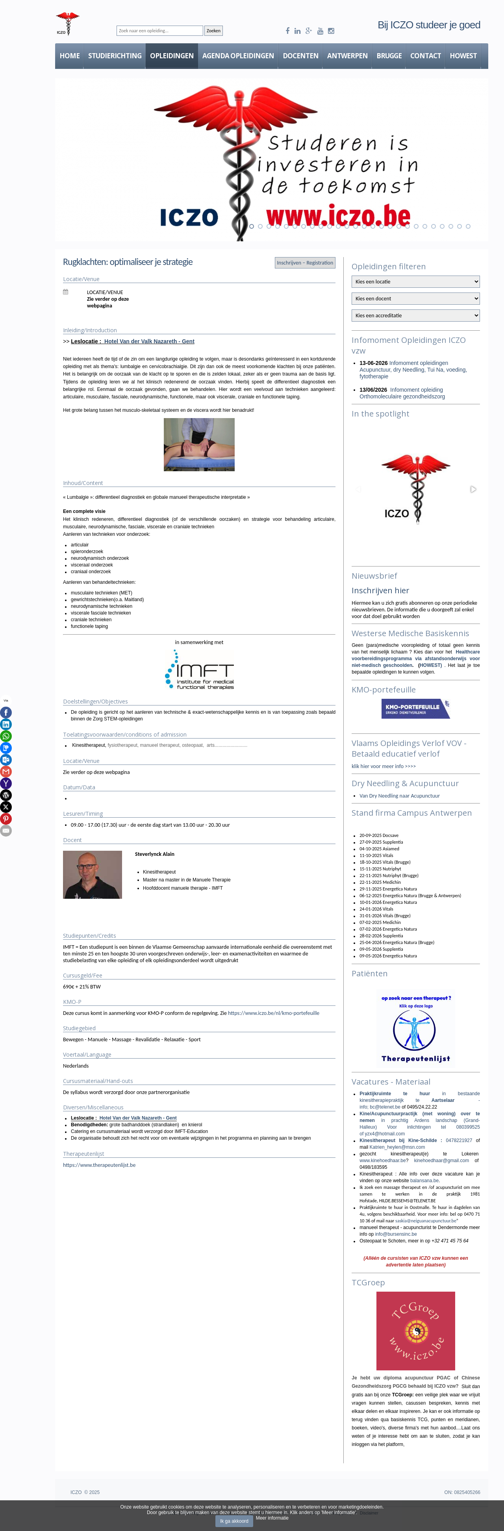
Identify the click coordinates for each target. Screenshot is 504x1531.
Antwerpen (347, 55)
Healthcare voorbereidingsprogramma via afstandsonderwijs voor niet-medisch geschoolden (416, 658)
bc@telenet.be (385, 1107)
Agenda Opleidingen (238, 55)
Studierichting (114, 55)
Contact (425, 55)
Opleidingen (172, 55)
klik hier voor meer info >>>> (384, 766)
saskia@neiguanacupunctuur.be (425, 1221)
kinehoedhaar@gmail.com (441, 1160)
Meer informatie (272, 1518)
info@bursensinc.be (396, 1234)
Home (69, 55)
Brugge (389, 55)
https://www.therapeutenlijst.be (99, 1165)
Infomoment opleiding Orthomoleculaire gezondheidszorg (402, 393)
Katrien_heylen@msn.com (397, 1147)
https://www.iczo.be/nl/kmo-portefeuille (273, 1013)
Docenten (301, 55)
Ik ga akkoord (234, 1521)
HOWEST (463, 55)
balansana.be (424, 1180)
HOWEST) (432, 665)
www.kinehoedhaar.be (382, 1160)
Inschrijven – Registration (305, 262)
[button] (473, 489)
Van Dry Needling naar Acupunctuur (399, 795)
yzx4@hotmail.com (385, 1134)
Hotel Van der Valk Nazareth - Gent (149, 341)
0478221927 (459, 1140)
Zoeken (213, 30)
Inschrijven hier (381, 590)
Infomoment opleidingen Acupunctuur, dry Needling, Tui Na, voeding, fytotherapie (413, 370)
